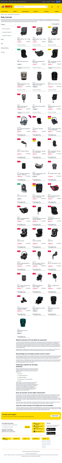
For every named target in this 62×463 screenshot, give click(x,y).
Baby (5, 14)
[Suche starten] (46, 7)
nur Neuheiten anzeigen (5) (6, 46)
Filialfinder (53, 1)
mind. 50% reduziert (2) (5, 39)
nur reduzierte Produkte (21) (6, 42)
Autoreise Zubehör (10, 14)
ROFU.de (2, 14)
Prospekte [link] (43, 1)
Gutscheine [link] (48, 1)
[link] (58, 1)
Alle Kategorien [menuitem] (3, 26)
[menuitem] (5, 11)
